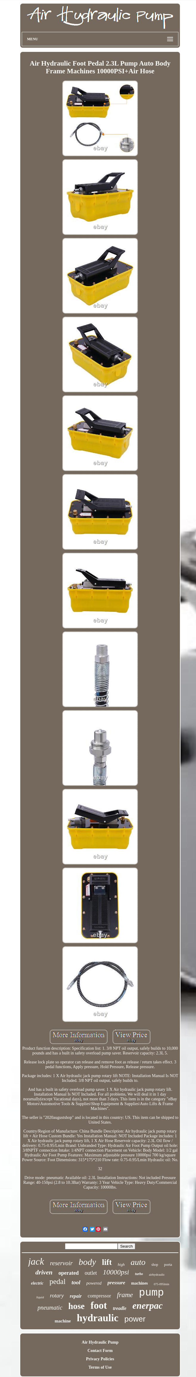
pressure (116, 1282)
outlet (91, 1273)
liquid (40, 1297)
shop (154, 1265)
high (121, 1264)
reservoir (61, 1263)
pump (151, 1293)
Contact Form (100, 1350)
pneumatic (50, 1307)
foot (99, 1305)
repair (76, 1296)
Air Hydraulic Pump (100, 1342)
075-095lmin (161, 1284)
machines (139, 1283)
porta (168, 1264)
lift (107, 1262)
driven (43, 1272)
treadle (119, 1308)
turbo (139, 1274)
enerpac (147, 1305)
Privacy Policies (100, 1359)
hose (76, 1306)
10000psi (116, 1272)
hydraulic (98, 1317)
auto (137, 1262)
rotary (57, 1295)
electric (37, 1283)
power (135, 1318)
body (87, 1262)
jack (36, 1261)
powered (94, 1283)
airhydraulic (157, 1274)
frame (125, 1295)
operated (68, 1273)
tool (75, 1282)
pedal (57, 1281)
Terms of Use (100, 1367)
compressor (99, 1296)
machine (63, 1321)
